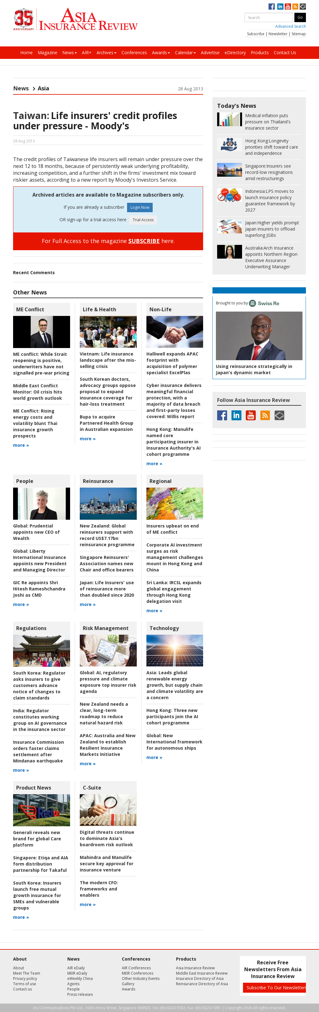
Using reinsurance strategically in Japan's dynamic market (254, 369)
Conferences (134, 52)
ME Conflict (30, 309)
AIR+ (87, 52)
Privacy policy (25, 978)
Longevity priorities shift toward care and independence (271, 147)
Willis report (174, 400)
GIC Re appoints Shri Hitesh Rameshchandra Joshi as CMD (39, 589)
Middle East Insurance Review (201, 973)
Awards (161, 52)
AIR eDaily (76, 968)
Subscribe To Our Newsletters (277, 988)
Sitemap (299, 33)
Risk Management (106, 628)
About (18, 968)
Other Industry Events (141, 978)
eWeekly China (80, 978)
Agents (73, 983)
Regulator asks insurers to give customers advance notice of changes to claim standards (39, 685)
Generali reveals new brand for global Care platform (37, 838)
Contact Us (285, 52)
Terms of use (24, 983)
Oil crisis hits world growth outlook (37, 392)
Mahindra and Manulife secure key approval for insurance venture (106, 863)
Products (260, 52)
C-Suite (92, 787)
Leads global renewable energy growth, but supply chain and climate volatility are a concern (174, 685)
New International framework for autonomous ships (174, 742)
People (24, 481)
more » (21, 445)
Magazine (47, 52)
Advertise (210, 52)
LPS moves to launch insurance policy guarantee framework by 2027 (270, 200)
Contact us (22, 989)
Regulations (31, 628)
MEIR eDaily (77, 973)
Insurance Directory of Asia (200, 978)
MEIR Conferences (137, 973)
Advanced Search (290, 26)
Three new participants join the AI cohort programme (172, 716)
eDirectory (235, 52)
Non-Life (161, 309)
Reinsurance (98, 481)
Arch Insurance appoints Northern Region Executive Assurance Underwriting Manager (271, 257)
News (69, 52)
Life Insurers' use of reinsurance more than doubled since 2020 (107, 589)
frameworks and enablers (99, 889)
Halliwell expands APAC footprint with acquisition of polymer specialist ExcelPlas (172, 363)
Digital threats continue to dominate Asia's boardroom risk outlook (107, 838)
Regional (161, 481)
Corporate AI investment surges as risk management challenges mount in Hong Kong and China (174, 557)
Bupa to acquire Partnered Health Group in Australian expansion (106, 423)
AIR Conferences (136, 968)
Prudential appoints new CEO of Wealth (36, 532)
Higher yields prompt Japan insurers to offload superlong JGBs (272, 229)
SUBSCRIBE (144, 241)
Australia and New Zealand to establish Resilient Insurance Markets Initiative (108, 745)
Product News (33, 787)
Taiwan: (31, 115)
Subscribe (255, 33)
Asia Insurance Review (195, 968)
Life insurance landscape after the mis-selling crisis (108, 360)
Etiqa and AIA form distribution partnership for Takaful (40, 864)
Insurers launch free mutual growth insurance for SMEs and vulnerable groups (37, 895)
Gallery (128, 983)
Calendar (185, 52)
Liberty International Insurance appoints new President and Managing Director (40, 560)
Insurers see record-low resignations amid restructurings (269, 172)
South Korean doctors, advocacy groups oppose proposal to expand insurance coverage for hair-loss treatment (108, 391)
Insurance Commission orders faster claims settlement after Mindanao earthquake (38, 751)
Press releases (80, 994)
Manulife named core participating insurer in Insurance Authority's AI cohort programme (173, 441)
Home (26, 52)
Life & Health (99, 309)
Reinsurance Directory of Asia (202, 983)
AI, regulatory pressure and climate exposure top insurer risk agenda (108, 682)
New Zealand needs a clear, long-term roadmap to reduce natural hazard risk (104, 713)
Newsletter (278, 33)
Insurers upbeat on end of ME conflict (172, 529)
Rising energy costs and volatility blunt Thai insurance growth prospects (35, 423)
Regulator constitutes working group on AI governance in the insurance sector (40, 720)
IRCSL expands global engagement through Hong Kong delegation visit (174, 592)
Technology (164, 628)
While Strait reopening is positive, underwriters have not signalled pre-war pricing (41, 363)
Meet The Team (26, 973)
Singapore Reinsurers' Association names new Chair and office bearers (107, 563)
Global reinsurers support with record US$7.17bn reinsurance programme (107, 535)
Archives (107, 52)
